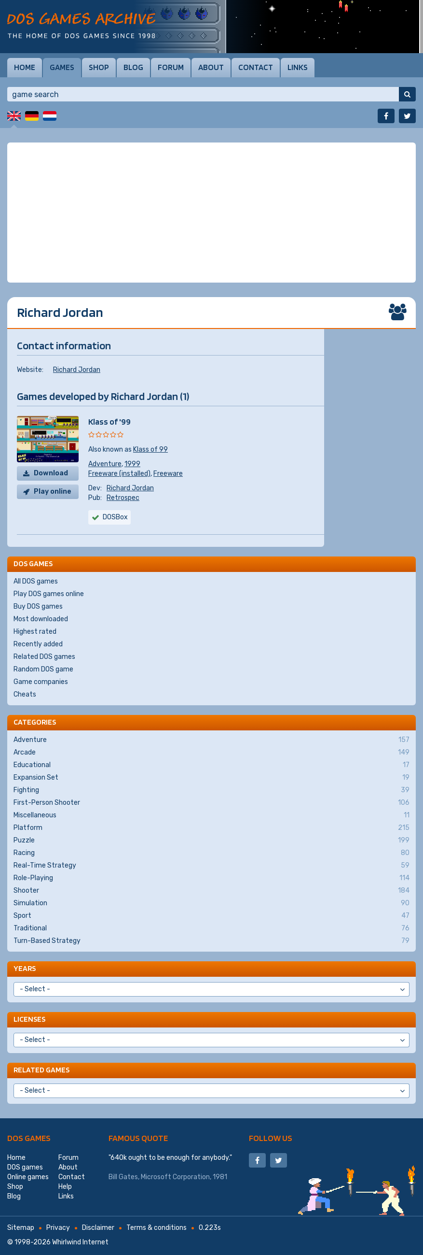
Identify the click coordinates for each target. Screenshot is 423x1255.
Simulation (211, 903)
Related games (41, 1069)
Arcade (211, 752)
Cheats (25, 694)
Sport (211, 916)
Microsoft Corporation (175, 1177)
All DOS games (36, 581)
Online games (28, 1177)
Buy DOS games (38, 606)
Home (24, 67)
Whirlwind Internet (80, 1242)
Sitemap (20, 1228)
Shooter (211, 891)
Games (62, 67)
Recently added (38, 644)
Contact (255, 67)
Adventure (105, 464)
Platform (211, 828)
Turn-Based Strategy (211, 941)
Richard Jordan (76, 370)
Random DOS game (43, 669)
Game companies (41, 682)
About (211, 67)
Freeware (168, 474)
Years (25, 968)
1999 (132, 464)
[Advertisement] (211, 212)
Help (65, 1187)
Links (297, 67)
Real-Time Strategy (211, 865)
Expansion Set (211, 778)
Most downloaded (41, 619)
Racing (211, 853)
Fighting (211, 790)
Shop (99, 67)
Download (51, 473)
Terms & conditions (156, 1228)
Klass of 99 (150, 449)
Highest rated (35, 632)
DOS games (29, 1138)
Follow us (270, 1138)
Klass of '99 (109, 421)
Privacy (58, 1228)
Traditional (211, 928)
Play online (52, 491)
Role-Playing (211, 878)
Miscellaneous (211, 815)
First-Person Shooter (211, 803)
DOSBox (115, 517)
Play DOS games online (49, 594)
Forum (171, 67)
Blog (133, 67)
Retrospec (123, 498)
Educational (211, 765)
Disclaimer (98, 1228)
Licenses (29, 1019)
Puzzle (211, 840)
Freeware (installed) (119, 474)
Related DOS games (44, 657)
